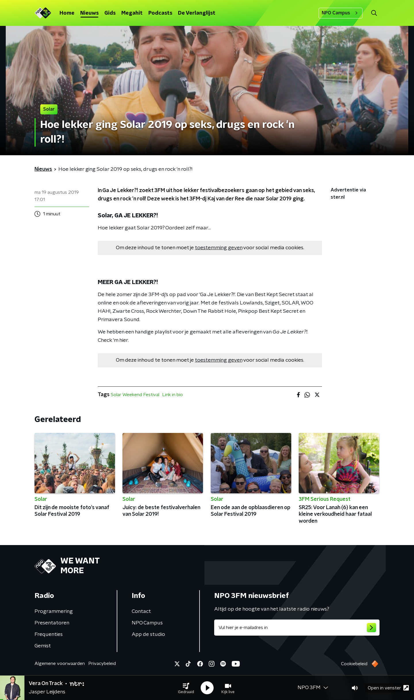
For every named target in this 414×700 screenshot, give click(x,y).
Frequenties (48, 634)
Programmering (53, 611)
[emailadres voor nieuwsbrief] (296, 628)
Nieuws (89, 13)
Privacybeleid (102, 663)
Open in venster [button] (388, 688)
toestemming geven (218, 247)
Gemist (42, 646)
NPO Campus (340, 13)
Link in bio (172, 394)
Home (67, 13)
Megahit (132, 13)
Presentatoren (51, 623)
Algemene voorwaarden (59, 663)
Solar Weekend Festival (135, 394)
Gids (110, 13)
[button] (186, 688)
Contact (141, 611)
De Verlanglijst (196, 13)
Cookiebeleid (354, 663)
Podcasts (160, 13)
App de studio (148, 634)
